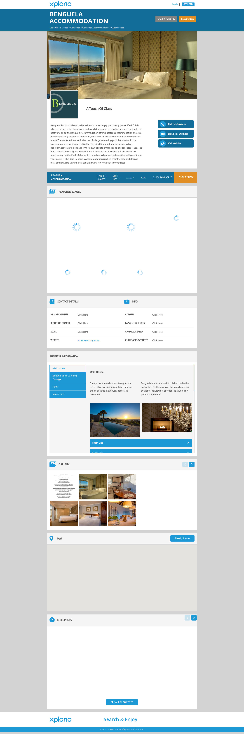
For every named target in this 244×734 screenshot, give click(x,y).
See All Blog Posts (122, 704)
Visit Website (174, 146)
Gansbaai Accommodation (102, 27)
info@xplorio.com (128, 732)
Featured (101, 181)
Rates (55, 389)
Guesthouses (57, 30)
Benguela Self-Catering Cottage (65, 380)
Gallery (130, 180)
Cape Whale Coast (60, 27)
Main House (59, 371)
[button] (122, 578)
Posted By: (65, 687)
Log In (175, 4)
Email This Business (178, 136)
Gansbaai (78, 27)
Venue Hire (58, 396)
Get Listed (188, 4)
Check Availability (161, 22)
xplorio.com (139, 732)
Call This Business (177, 126)
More (115, 181)
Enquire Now (186, 22)
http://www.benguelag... (90, 343)
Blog (143, 180)
